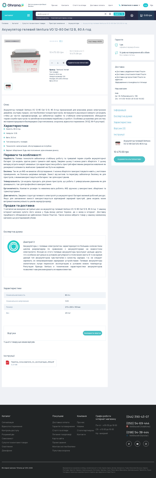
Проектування (59, 442)
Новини (80, 426)
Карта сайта (58, 438)
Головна (7, 23)
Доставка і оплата (97, 5)
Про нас (54, 5)
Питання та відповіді (61, 434)
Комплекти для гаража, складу (61, 18)
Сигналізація (8, 422)
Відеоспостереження (12, 426)
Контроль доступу (43, 18)
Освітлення (7, 446)
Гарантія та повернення (63, 426)
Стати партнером (85, 430)
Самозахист (7, 438)
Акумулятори (75, 23)
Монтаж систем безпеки (63, 446)
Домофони (7, 450)
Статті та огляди (79, 5)
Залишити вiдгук (92, 333)
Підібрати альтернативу (78, 63)
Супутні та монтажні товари (35, 23)
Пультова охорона (61, 450)
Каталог (17, 23)
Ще (110, 5)
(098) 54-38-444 (137, 432)
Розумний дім (8, 434)
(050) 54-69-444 (137, 423)
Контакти (65, 5)
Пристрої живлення (58, 23)
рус (151, 5)
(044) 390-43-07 (137, 417)
